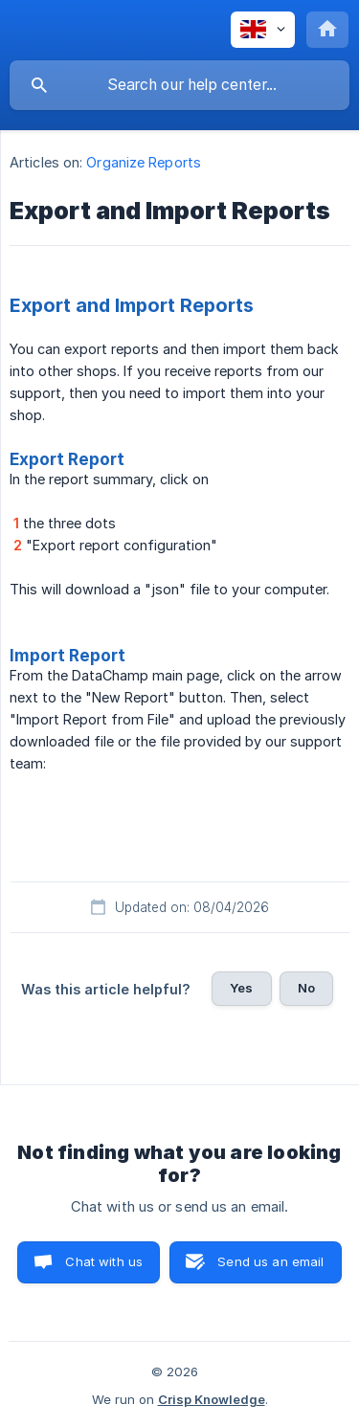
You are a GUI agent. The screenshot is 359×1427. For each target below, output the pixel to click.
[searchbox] (179, 85)
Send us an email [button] (270, 1261)
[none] (263, 29)
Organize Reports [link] (143, 162)
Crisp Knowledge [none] (211, 1399)
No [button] (306, 987)
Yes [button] (241, 987)
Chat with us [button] (104, 1261)
